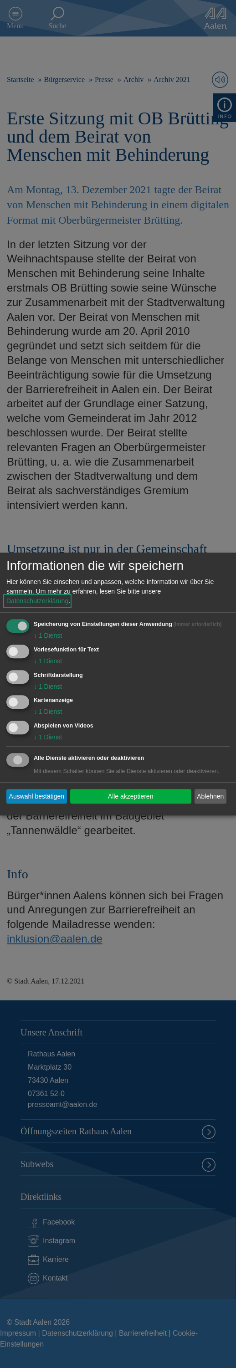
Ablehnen (210, 796)
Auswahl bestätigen (36, 796)
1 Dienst (48, 635)
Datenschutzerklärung (37, 601)
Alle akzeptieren (131, 796)
